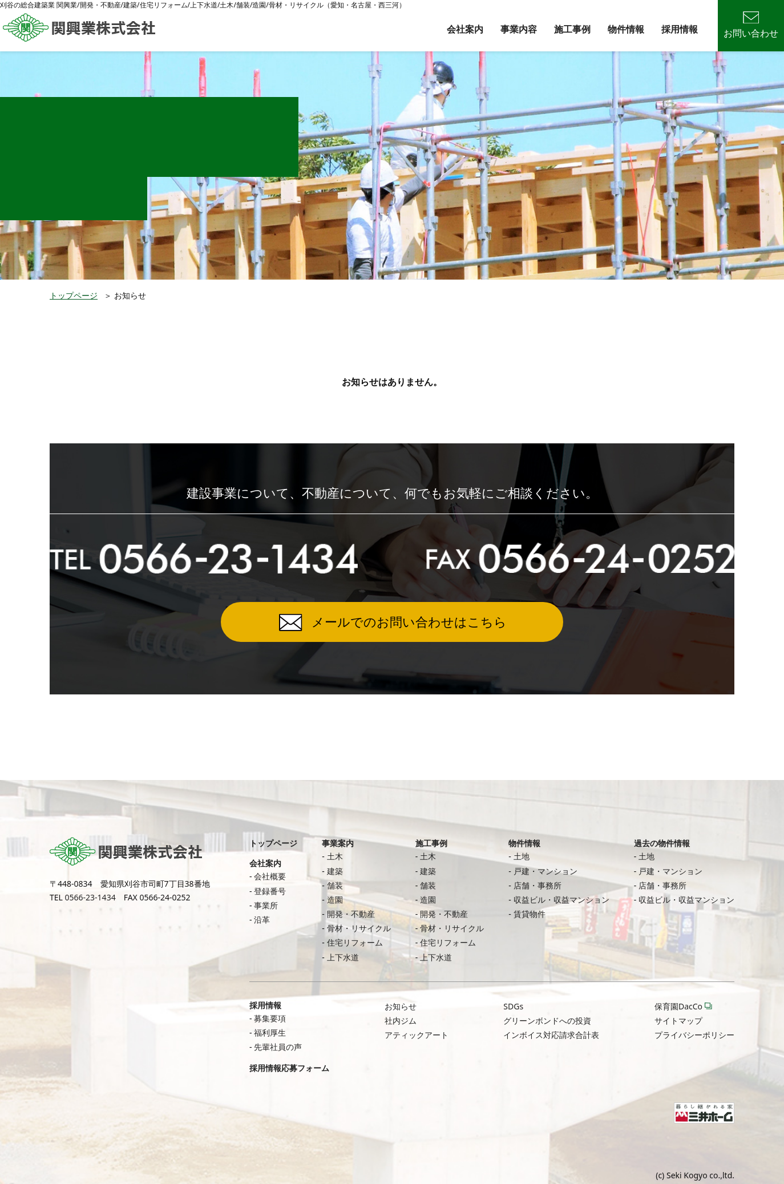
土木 (335, 856)
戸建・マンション (545, 871)
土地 (522, 856)
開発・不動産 (351, 913)
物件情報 (626, 29)
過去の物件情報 (662, 843)
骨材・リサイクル (359, 928)
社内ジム (401, 1020)
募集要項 (270, 1018)
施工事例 (572, 29)
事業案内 (338, 843)
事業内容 (518, 29)
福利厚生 (270, 1032)
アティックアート (416, 1034)
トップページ (74, 295)
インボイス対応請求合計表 (551, 1034)
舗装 (335, 885)
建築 (335, 871)
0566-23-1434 (90, 897)
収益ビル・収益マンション (561, 899)
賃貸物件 (529, 913)
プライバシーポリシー (694, 1034)
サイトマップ (678, 1020)
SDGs (513, 1006)
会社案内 (465, 29)
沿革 (262, 919)
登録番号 (270, 891)
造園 (335, 899)
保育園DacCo (678, 1006)
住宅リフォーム (355, 942)
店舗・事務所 (537, 885)
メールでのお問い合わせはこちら (409, 621)
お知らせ (401, 1006)
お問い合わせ (751, 25)
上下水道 (343, 957)
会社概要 (270, 876)
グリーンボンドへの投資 (547, 1020)
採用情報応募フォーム (289, 1067)
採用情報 (679, 29)
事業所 (266, 905)
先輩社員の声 (278, 1046)
